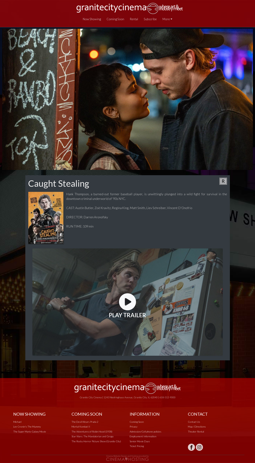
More (166, 19)
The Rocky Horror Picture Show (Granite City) (96, 441)
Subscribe (150, 19)
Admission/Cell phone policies (145, 431)
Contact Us (194, 421)
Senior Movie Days (140, 441)
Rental (134, 19)
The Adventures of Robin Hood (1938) (92, 431)
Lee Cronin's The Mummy (27, 426)
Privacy (133, 426)
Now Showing (92, 19)
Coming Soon (115, 19)
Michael (17, 421)
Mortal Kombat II (81, 426)
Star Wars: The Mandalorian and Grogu (93, 436)
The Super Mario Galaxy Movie (29, 431)
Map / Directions (197, 426)
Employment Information (143, 436)
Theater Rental (196, 431)
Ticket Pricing (137, 446)
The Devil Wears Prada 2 (85, 421)
